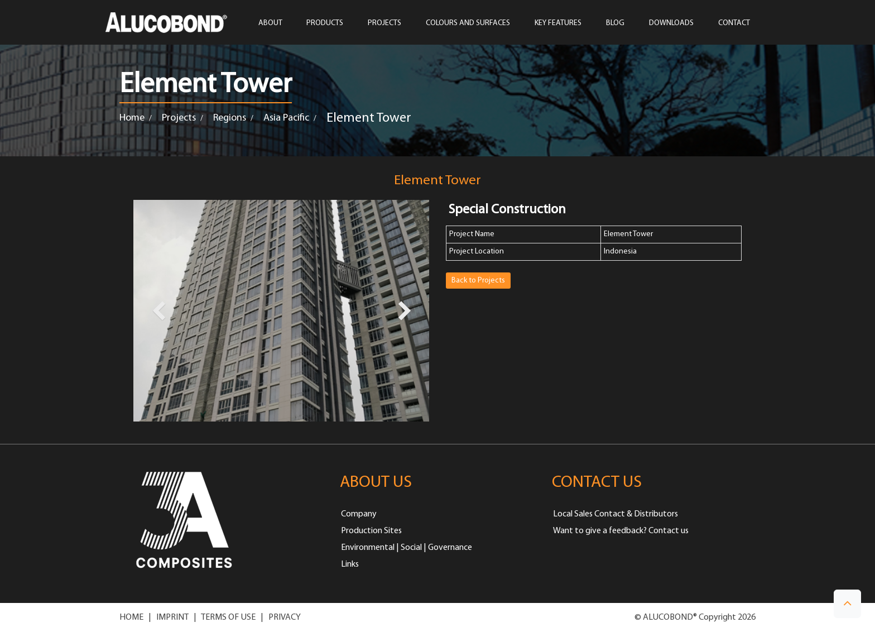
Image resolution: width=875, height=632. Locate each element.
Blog (615, 23)
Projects (179, 118)
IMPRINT (172, 617)
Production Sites (371, 530)
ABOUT (270, 23)
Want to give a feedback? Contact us (621, 530)
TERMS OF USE (228, 617)
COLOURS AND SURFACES (468, 23)
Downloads (671, 23)
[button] (847, 604)
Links (350, 564)
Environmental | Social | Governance (406, 547)
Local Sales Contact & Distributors (615, 514)
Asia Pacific (286, 118)
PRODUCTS (324, 23)
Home (132, 118)
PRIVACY (284, 617)
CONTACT (734, 23)
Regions (229, 118)
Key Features (558, 23)
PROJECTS (384, 23)
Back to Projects (478, 280)
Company (359, 514)
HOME (131, 617)
